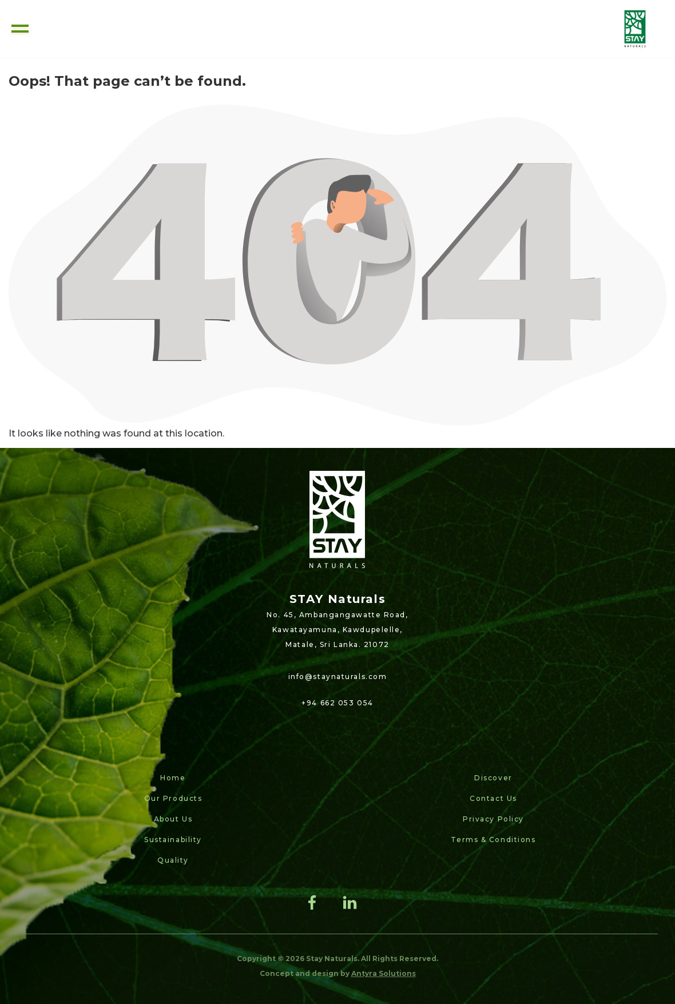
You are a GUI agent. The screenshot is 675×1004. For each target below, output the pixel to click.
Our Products (173, 798)
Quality (173, 860)
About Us (173, 819)
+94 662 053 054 (337, 703)
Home (172, 777)
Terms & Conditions (493, 839)
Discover (493, 777)
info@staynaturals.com (337, 676)
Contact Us (493, 798)
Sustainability (173, 839)
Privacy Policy (493, 819)
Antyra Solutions (383, 973)
